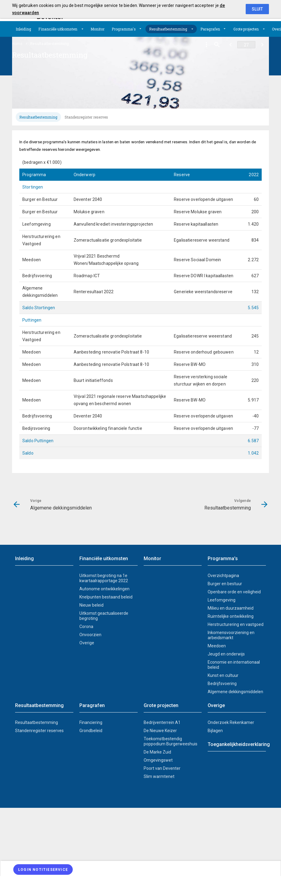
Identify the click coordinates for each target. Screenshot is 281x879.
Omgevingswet (158, 760)
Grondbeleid (90, 730)
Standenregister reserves (86, 117)
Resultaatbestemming (168, 29)
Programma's (124, 29)
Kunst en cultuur (223, 675)
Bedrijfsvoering (222, 683)
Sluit (257, 9)
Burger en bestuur (225, 583)
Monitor (97, 29)
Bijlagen (215, 730)
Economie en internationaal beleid (234, 665)
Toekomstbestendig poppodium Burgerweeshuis (170, 741)
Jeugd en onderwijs (226, 654)
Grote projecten (246, 29)
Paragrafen (210, 29)
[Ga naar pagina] (246, 44)
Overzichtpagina (223, 575)
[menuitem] (23, 29)
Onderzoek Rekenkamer (231, 722)
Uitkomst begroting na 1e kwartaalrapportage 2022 (103, 578)
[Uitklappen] (82, 29)
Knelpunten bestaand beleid (106, 597)
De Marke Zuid (157, 752)
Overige (86, 642)
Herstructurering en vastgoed (235, 624)
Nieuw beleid (91, 605)
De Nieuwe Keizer (160, 730)
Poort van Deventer (162, 768)
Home (17, 44)
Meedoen (217, 645)
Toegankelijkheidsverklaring (237, 744)
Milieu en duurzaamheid (231, 608)
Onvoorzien (90, 634)
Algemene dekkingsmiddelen (235, 691)
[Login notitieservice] (43, 869)
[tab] (38, 117)
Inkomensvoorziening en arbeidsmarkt (231, 635)
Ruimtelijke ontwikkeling (231, 616)
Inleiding (23, 29)
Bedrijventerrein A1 (162, 722)
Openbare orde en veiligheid (234, 591)
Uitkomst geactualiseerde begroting (103, 616)
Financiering (90, 722)
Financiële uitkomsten (57, 29)
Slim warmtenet (159, 776)
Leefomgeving (221, 600)
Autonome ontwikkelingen (104, 588)
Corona (86, 626)
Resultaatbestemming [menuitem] (49, 44)
